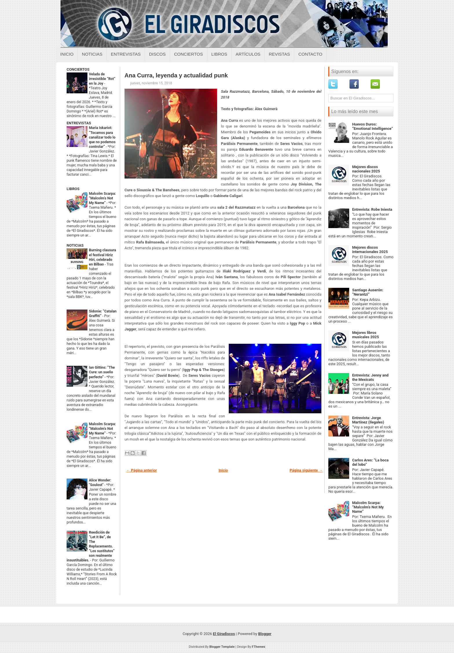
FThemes (258, 647)
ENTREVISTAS (79, 123)
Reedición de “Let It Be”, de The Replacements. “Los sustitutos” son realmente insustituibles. (91, 546)
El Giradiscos (224, 634)
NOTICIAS (75, 245)
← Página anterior (141, 470)
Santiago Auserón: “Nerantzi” (367, 292)
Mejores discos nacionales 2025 (366, 169)
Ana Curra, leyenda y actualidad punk (176, 75)
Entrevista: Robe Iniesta (372, 209)
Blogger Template (222, 647)
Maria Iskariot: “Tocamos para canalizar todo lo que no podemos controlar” (102, 137)
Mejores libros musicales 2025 (365, 334)
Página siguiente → (306, 470)
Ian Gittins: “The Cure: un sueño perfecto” (102, 372)
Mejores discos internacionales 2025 (370, 249)
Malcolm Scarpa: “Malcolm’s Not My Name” (102, 198)
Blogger (265, 634)
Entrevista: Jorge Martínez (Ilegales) (368, 420)
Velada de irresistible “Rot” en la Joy (102, 79)
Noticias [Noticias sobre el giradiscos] (92, 54)
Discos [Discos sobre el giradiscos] (157, 54)
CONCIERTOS (78, 69)
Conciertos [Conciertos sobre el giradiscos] (188, 54)
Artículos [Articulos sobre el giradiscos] (248, 54)
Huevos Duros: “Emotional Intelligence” (372, 126)
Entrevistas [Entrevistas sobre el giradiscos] (126, 54)
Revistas (279, 54)
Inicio (67, 54)
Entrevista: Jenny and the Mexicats (370, 377)
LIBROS (73, 189)
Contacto (310, 54)
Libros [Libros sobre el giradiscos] (219, 54)
